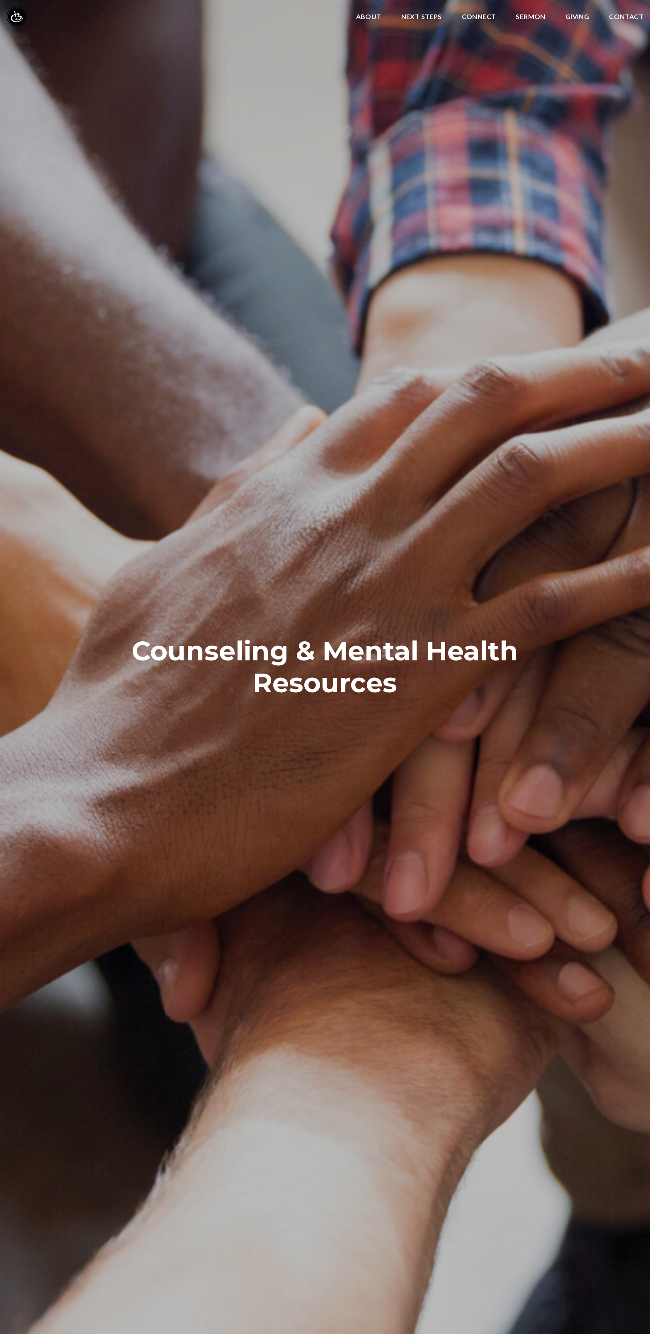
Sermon (530, 16)
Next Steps (421, 16)
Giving (577, 16)
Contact (626, 16)
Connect (479, 16)
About (368, 16)
